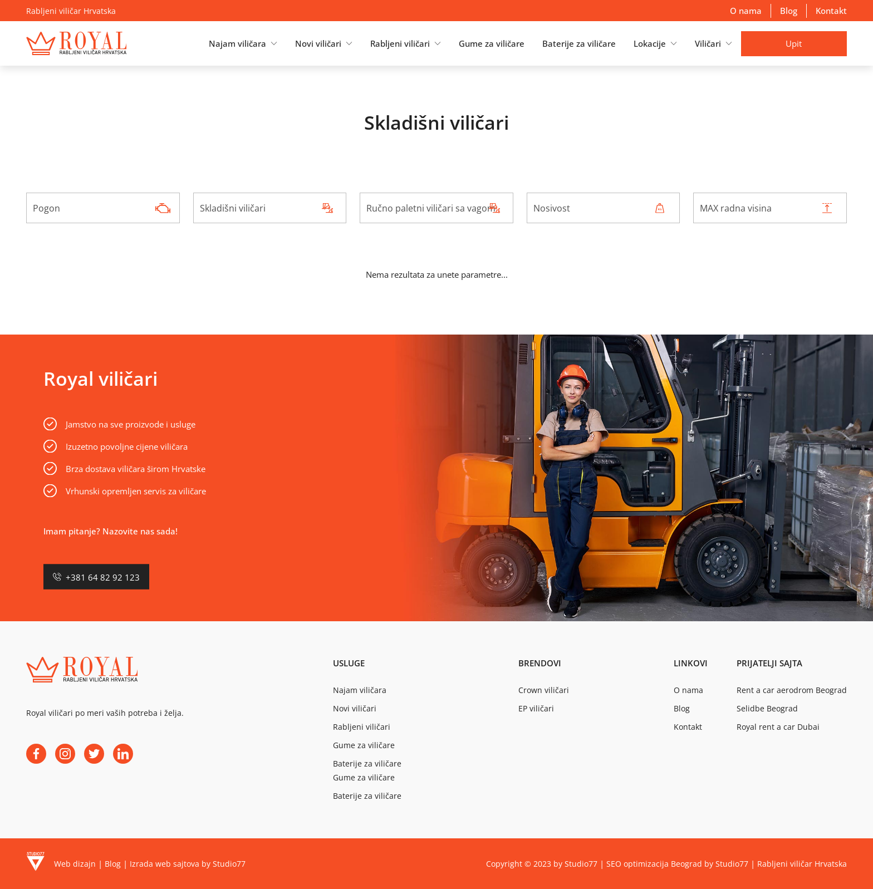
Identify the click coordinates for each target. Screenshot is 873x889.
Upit (794, 43)
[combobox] (103, 208)
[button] (243, 43)
